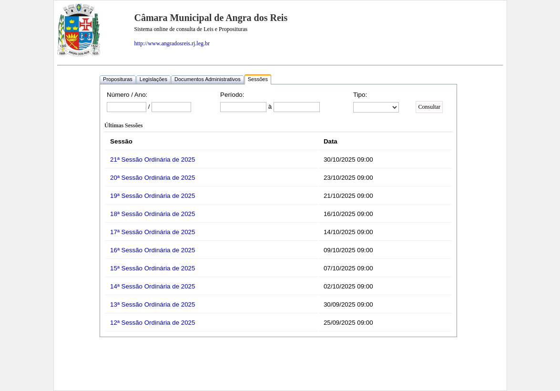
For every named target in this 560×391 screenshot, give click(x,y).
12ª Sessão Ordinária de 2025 (152, 322)
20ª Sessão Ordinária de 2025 (152, 177)
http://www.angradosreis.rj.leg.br (172, 43)
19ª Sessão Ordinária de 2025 (152, 195)
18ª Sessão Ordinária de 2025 (152, 213)
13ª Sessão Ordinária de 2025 (152, 304)
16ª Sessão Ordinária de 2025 (152, 250)
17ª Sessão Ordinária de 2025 (152, 232)
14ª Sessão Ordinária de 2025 (152, 286)
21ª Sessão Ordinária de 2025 (152, 159)
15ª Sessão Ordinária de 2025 (152, 268)
